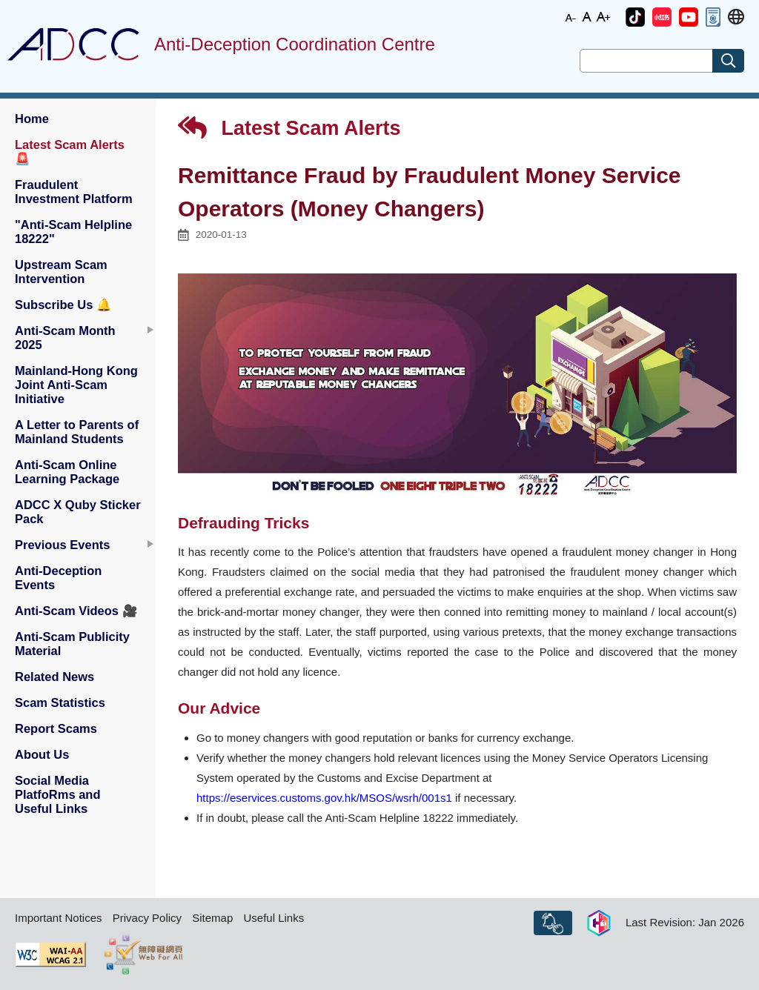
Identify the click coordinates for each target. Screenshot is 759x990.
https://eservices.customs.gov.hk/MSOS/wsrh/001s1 (324, 797)
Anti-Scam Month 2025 (65, 337)
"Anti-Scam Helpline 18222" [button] (73, 231)
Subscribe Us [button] (63, 304)
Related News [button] (54, 676)
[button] (635, 17)
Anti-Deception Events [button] (58, 577)
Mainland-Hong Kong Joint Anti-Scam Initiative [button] (76, 384)
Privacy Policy (147, 917)
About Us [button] (42, 754)
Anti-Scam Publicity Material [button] (72, 643)
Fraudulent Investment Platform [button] (74, 191)
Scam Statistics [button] (60, 702)
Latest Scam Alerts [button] (70, 151)
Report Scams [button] (56, 728)
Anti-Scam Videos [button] (76, 610)
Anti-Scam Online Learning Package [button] (67, 471)
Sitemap (212, 917)
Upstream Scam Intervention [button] (61, 271)
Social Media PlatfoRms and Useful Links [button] (58, 794)
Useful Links (273, 917)
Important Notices (58, 917)
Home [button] (32, 118)
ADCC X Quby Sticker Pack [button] (78, 511)
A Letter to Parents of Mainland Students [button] (77, 431)
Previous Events (62, 544)
